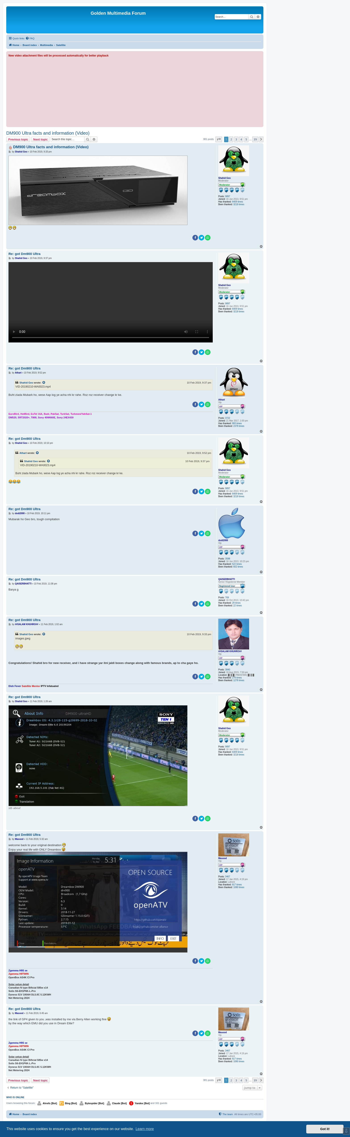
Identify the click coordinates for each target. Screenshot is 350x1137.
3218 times (238, 204)
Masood (222, 858)
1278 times (238, 680)
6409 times (237, 201)
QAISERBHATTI (226, 579)
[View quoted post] (44, 383)
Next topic (40, 139)
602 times (238, 566)
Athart (221, 399)
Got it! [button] (325, 1129)
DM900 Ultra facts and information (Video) (48, 133)
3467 (227, 876)
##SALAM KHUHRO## (230, 651)
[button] (218, 139)
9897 (227, 196)
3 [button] (236, 139)
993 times (237, 423)
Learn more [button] (144, 1129)
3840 (227, 669)
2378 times (238, 426)
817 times (237, 884)
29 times (236, 603)
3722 (227, 418)
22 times (237, 605)
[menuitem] (29, 38)
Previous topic (18, 139)
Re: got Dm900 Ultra (24, 254)
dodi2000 (223, 540)
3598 (227, 558)
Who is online (15, 1097)
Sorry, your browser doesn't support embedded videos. (110, 302)
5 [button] (246, 139)
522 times (237, 564)
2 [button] (231, 139)
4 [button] (241, 139)
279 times (237, 677)
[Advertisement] (134, 91)
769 (227, 597)
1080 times (238, 887)
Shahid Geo (224, 178)
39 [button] (255, 139)
